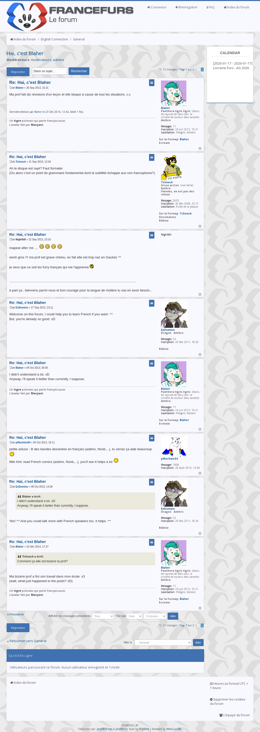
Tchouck (21, 161)
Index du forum (236, 7)
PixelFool (144, 729)
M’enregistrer (186, 7)
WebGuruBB (173, 729)
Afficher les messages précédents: (81, 615)
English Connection (54, 39)
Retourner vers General (28, 640)
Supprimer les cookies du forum (227, 701)
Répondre (18, 72)
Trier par (128, 615)
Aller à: (128, 642)
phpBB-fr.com (104, 729)
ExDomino (22, 307)
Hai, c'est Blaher (25, 53)
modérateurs (41, 59)
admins (58, 59)
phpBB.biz (122, 729)
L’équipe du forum (234, 715)
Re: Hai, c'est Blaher (30, 82)
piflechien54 (23, 442)
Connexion (157, 7)
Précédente (17, 614)
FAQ (211, 7)
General (79, 39)
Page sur (187, 69)
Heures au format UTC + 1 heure (229, 685)
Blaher (20, 87)
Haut (200, 148)
